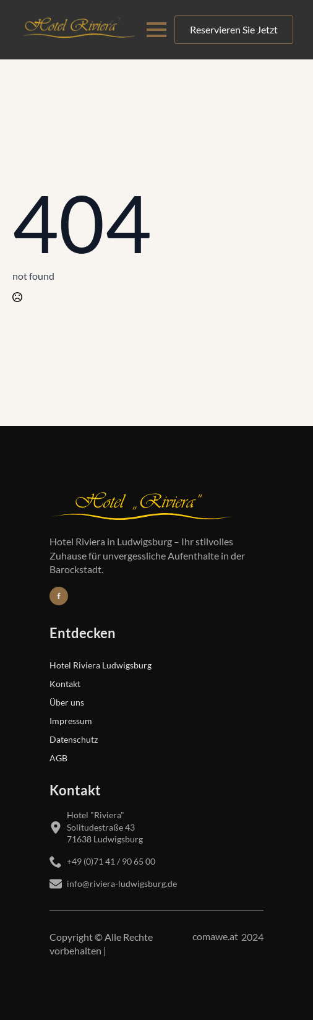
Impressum (70, 720)
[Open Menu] (156, 30)
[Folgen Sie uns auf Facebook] (58, 596)
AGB (58, 758)
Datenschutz (73, 739)
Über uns (66, 702)
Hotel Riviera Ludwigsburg (100, 665)
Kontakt (64, 683)
